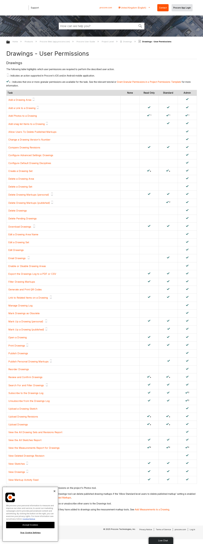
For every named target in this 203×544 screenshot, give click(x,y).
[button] (140, 25)
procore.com (106, 7)
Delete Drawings (17, 210)
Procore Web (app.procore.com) (55, 41)
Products (29, 41)
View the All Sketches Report (24, 440)
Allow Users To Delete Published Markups (32, 131)
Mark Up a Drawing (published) (26, 329)
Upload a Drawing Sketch (22, 408)
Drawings (126, 41)
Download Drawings (19, 226)
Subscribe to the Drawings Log (25, 393)
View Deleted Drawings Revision (26, 455)
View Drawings (16, 471)
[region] (30, 514)
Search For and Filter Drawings (26, 385)
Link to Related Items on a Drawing (28, 297)
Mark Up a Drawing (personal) (25, 321)
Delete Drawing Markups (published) (29, 202)
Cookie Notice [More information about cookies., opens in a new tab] (28, 519)
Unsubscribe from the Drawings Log (29, 400)
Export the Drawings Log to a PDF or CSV (32, 273)
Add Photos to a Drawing (22, 115)
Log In (192, 529)
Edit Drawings (16, 250)
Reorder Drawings (18, 369)
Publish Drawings (18, 353)
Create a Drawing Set (20, 171)
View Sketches (16, 463)
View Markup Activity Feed (23, 479)
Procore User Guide (86, 41)
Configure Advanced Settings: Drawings (30, 155)
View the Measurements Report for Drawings (34, 447)
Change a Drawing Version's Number (29, 139)
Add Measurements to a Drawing (152, 509)
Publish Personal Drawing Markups (28, 361)
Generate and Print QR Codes (25, 289)
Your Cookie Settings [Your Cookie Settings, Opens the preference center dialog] (30, 532)
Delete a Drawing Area (21, 178)
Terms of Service (163, 529)
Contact (163, 8)
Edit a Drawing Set (18, 242)
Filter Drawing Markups (21, 281)
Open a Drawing (17, 337)
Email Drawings (17, 258)
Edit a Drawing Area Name (23, 234)
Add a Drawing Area (19, 99)
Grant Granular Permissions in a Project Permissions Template (149, 82)
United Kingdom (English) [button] (133, 7)
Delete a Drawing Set (20, 186)
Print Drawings (16, 345)
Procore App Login (182, 8)
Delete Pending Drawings (22, 218)
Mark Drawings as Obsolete (24, 313)
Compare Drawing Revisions (24, 147)
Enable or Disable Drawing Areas (27, 266)
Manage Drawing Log (20, 305)
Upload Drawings (18, 424)
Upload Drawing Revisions (23, 416)
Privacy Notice (145, 529)
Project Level (108, 41)
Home (15, 41)
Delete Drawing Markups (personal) (28, 194)
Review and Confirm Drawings (25, 377)
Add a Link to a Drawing (21, 108)
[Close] (54, 491)
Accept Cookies (30, 525)
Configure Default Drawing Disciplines (30, 163)
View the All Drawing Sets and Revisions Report (35, 432)
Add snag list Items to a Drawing (26, 123)
